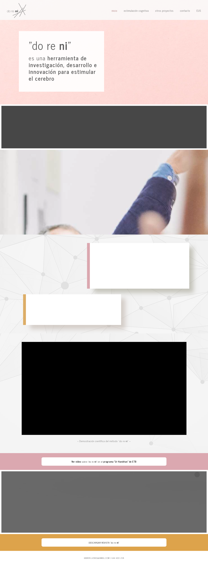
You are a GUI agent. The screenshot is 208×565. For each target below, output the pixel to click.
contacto (185, 10)
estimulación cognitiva (136, 10)
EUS (199, 10)
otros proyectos (164, 10)
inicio (114, 10)
